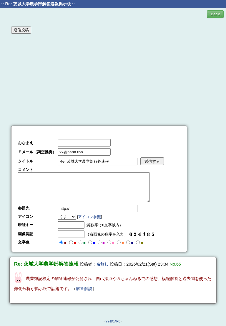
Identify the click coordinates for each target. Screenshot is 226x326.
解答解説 (84, 288)
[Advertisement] (113, 79)
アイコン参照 (89, 217)
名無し (102, 264)
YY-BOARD (112, 321)
